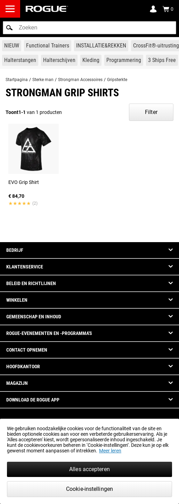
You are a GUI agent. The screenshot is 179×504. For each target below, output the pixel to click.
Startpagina (17, 79)
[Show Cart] (167, 9)
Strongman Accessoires (80, 79)
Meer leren (110, 450)
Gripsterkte (117, 79)
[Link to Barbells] (20, 60)
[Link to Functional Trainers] (47, 45)
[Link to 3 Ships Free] (162, 60)
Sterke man (43, 79)
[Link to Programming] (123, 60)
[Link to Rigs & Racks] (101, 45)
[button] (9, 27)
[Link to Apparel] (90, 60)
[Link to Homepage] (47, 9)
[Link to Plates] (59, 60)
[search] (89, 27)
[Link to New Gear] (11, 45)
